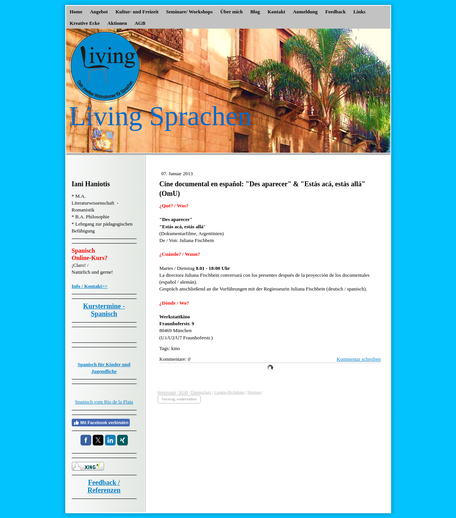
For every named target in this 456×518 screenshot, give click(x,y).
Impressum (167, 392)
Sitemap (254, 392)
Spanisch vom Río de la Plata (104, 402)
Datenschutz (200, 392)
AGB (183, 392)
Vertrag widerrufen (179, 399)
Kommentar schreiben (358, 359)
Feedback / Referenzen (104, 486)
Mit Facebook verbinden (101, 423)
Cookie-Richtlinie (229, 392)
